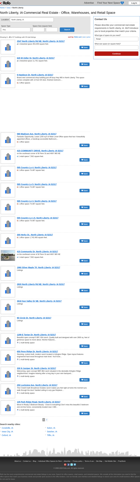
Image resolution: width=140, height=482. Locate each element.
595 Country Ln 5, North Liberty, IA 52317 (37, 184)
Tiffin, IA (50, 435)
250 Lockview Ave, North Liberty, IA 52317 (37, 385)
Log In (134, 3)
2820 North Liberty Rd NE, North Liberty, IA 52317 (41, 284)
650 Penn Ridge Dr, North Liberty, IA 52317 (37, 351)
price (88, 37)
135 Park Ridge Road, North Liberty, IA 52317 (38, 402)
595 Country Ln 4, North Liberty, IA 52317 (37, 167)
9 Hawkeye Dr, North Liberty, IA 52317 (35, 75)
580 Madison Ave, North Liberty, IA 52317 (36, 134)
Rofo (5, 3)
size (84, 37)
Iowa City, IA (7, 431)
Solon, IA (51, 428)
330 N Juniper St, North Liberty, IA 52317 (36, 368)
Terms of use (89, 461)
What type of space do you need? (116, 37)
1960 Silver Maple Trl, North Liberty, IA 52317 (38, 267)
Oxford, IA (6, 435)
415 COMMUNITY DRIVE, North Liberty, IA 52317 (40, 151)
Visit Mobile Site (110, 461)
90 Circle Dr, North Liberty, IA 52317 (34, 318)
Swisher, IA (52, 431)
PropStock (122, 461)
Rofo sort (78, 37)
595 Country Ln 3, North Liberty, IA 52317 (37, 201)
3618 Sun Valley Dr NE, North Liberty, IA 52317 (39, 301)
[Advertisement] (45, 110)
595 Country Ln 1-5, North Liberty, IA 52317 (37, 218)
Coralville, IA (7, 428)
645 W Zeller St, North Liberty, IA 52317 (36, 58)
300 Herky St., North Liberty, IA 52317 (35, 235)
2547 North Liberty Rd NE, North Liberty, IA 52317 (41, 41)
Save (84, 47)
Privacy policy (77, 461)
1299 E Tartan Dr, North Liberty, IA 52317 (36, 335)
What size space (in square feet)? (116, 46)
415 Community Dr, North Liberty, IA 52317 (37, 251)
